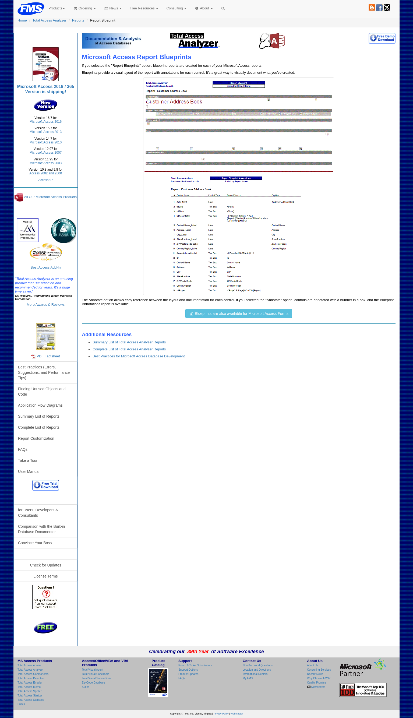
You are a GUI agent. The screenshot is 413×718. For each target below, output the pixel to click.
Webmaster (237, 713)
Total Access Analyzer (49, 20)
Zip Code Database (93, 682)
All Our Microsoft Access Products (50, 197)
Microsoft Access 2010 (46, 142)
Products (56, 8)
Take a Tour (27, 460)
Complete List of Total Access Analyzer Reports (129, 349)
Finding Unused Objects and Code (42, 391)
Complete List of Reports (38, 427)
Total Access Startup (29, 695)
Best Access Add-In (46, 256)
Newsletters (317, 686)
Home (22, 20)
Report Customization (36, 438)
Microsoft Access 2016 (46, 122)
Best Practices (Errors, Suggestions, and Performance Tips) (44, 372)
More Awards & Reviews (46, 304)
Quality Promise (316, 682)
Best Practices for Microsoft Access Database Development (139, 356)
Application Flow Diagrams (40, 405)
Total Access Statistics (30, 699)
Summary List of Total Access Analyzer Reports (129, 342)
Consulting (176, 8)
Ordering (84, 8)
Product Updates (188, 674)
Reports (78, 20)
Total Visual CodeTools (95, 674)
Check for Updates (45, 565)
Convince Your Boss (35, 543)
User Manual (28, 471)
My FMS (248, 678)
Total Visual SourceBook (96, 678)
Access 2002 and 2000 (45, 173)
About (204, 8)
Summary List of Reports (38, 416)
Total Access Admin (29, 665)
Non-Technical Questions (258, 665)
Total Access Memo (29, 686)
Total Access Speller (29, 691)
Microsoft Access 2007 (46, 152)
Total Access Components (32, 674)
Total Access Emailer (29, 682)
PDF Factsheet (48, 356)
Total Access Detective (30, 678)
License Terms (46, 576)
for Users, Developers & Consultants (38, 513)
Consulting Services (319, 669)
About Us (312, 665)
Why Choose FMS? (318, 678)
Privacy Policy (221, 713)
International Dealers (255, 674)
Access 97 (45, 180)
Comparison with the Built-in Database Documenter (41, 529)
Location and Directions (257, 669)
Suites (21, 704)
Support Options (188, 669)
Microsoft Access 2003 (46, 163)
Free (144, 8)
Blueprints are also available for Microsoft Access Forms (238, 313)
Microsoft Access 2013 (46, 132)
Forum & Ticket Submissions (195, 665)
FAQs (22, 449)
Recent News (315, 674)
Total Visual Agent (92, 669)
